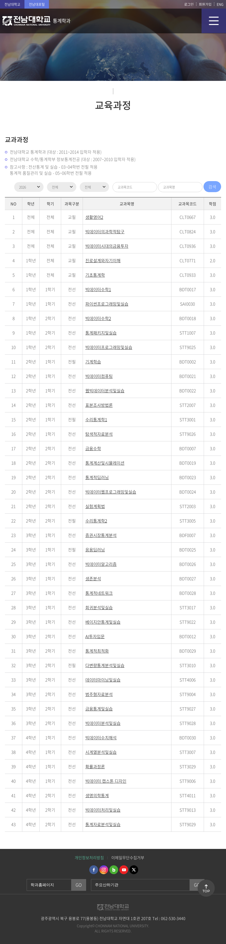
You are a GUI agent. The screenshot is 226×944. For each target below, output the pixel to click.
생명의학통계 (97, 795)
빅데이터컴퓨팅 (99, 376)
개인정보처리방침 (89, 857)
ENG (220, 4)
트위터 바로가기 (133, 869)
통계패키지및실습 (101, 333)
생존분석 (93, 578)
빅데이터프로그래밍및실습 (108, 347)
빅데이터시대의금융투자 (106, 246)
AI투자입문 (95, 636)
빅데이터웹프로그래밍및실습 (110, 492)
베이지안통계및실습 (103, 622)
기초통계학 (95, 275)
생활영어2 (94, 217)
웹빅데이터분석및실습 (104, 390)
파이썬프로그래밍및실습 (106, 304)
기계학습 (93, 362)
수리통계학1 (96, 419)
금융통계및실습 (99, 709)
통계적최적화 (97, 651)
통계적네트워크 (99, 593)
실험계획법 (95, 506)
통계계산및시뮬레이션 (104, 463)
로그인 (189, 4)
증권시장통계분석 (101, 535)
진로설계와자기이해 (103, 260)
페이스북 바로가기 (93, 869)
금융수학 (93, 448)
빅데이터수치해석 (101, 737)
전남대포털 (37, 4)
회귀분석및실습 (99, 607)
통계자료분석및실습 (103, 824)
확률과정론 (95, 766)
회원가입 (205, 4)
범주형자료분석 (99, 694)
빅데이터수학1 (98, 289)
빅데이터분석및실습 (103, 723)
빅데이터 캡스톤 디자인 (105, 781)
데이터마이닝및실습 (103, 680)
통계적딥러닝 (97, 477)
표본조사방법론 (99, 405)
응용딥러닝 (95, 550)
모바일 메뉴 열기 (214, 21)
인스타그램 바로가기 (103, 869)
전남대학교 (12, 4)
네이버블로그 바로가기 (113, 869)
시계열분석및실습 (101, 752)
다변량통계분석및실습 (104, 665)
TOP (206, 891)
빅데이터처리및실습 (103, 810)
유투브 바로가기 (123, 869)
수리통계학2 (96, 521)
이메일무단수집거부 (127, 857)
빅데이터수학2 (98, 318)
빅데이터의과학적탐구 (104, 231)
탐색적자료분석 (99, 434)
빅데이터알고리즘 (101, 564)
